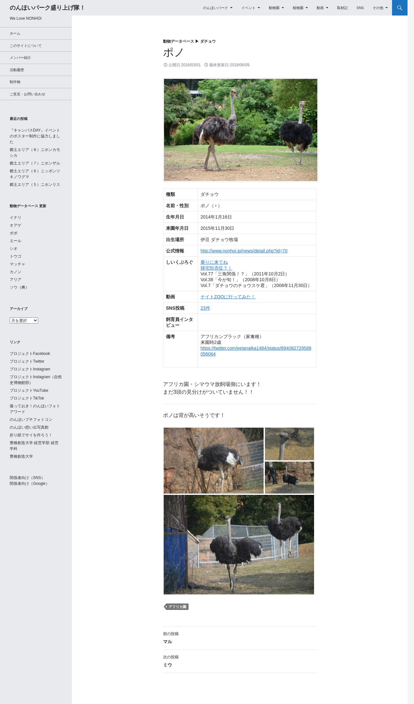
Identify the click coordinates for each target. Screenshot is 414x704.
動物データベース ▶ (181, 41)
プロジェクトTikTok (27, 398)
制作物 (15, 82)
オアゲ (15, 225)
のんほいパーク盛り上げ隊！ (47, 8)
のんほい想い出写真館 (29, 427)
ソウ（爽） (19, 287)
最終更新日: (229, 65)
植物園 (298, 8)
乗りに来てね (214, 262)
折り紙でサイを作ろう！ (31, 435)
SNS (360, 8)
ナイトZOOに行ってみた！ (228, 296)
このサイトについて (26, 46)
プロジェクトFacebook (30, 353)
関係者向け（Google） (29, 483)
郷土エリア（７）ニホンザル (35, 163)
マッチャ (17, 264)
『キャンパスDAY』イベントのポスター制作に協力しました (35, 136)
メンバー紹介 (20, 57)
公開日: (185, 65)
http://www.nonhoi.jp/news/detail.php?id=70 (244, 250)
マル (239, 637)
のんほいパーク (215, 8)
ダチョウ (208, 41)
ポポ (13, 233)
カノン (15, 272)
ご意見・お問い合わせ (27, 94)
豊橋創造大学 (21, 456)
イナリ (15, 217)
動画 (320, 8)
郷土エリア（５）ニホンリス (35, 184)
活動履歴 (17, 70)
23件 (205, 308)
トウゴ (15, 256)
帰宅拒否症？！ (216, 268)
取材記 (342, 8)
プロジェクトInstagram (30, 369)
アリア (15, 279)
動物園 (274, 8)
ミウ (239, 660)
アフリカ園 (177, 607)
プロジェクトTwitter (27, 361)
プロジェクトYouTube (29, 390)
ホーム (15, 33)
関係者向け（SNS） (27, 477)
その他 (378, 8)
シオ (13, 248)
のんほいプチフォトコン (31, 419)
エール (15, 241)
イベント (248, 8)
